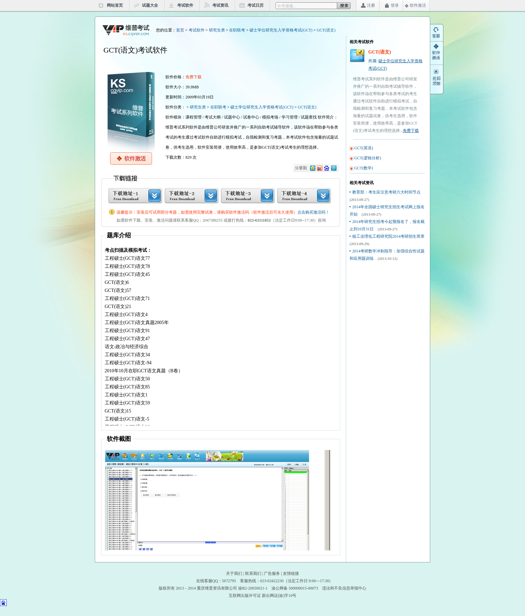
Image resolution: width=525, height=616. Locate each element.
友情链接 (291, 573)
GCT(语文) (326, 30)
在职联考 (237, 30)
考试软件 (185, 5)
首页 (180, 30)
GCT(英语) (363, 148)
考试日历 (255, 5)
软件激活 (418, 5)
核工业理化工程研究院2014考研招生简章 (388, 236)
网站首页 (115, 5)
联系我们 (253, 573)
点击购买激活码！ (313, 212)
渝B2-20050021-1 (253, 588)
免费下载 (411, 130)
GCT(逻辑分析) (367, 158)
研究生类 (217, 30)
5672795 (229, 581)
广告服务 (272, 573)
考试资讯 (220, 5)
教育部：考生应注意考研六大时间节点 (386, 192)
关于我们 (234, 573)
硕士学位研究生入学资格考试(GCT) (280, 30)
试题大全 (150, 5)
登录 (395, 5)
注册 (371, 5)
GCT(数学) (363, 168)
